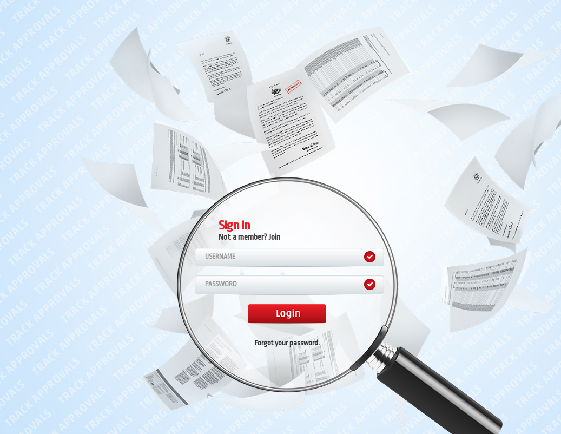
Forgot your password (286, 343)
